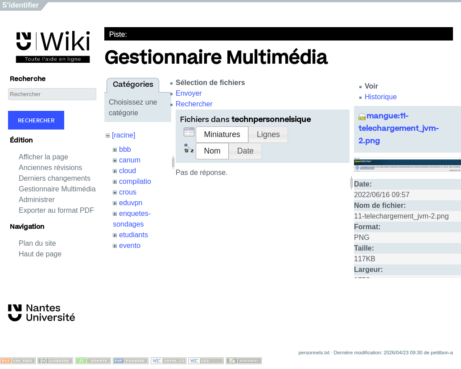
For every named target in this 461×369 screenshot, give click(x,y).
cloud (127, 170)
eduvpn (131, 203)
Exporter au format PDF (56, 210)
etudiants (133, 235)
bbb (125, 149)
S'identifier (20, 5)
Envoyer (189, 93)
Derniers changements (55, 178)
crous (127, 192)
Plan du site (37, 243)
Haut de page (40, 254)
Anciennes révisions (50, 167)
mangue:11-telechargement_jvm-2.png (398, 129)
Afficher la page (43, 157)
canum (129, 160)
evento (129, 245)
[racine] (123, 135)
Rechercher (36, 120)
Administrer (37, 199)
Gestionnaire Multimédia (57, 189)
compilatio (135, 181)
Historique (381, 97)
